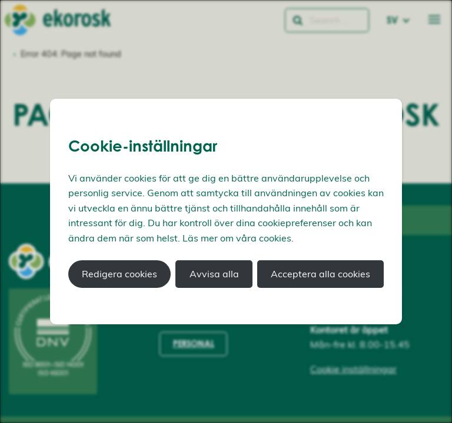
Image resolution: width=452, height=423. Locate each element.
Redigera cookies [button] (119, 274)
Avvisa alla (214, 274)
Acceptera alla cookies (320, 274)
